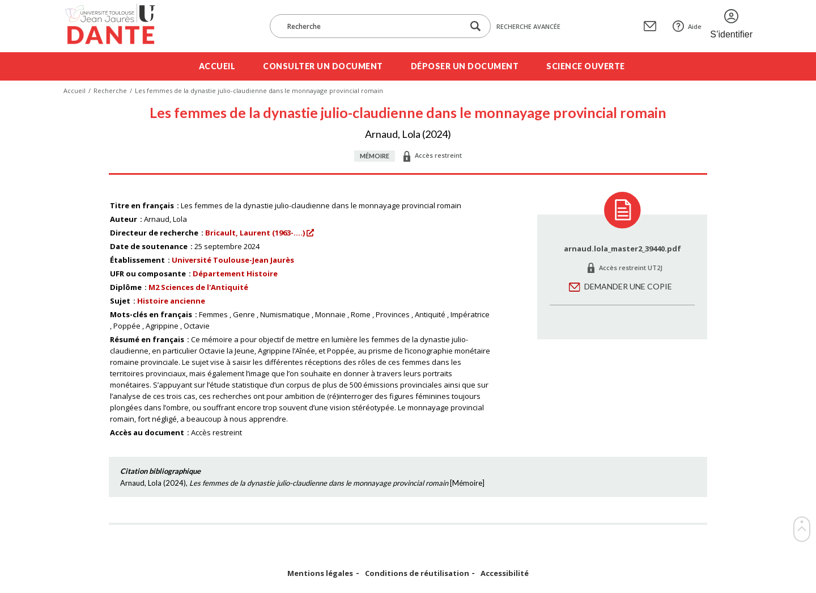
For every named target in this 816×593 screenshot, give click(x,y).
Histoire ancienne (171, 301)
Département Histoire (235, 273)
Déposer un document (465, 66)
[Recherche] (372, 26)
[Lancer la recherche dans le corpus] (475, 26)
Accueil (217, 66)
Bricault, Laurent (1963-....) (255, 233)
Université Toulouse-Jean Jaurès (233, 260)
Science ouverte (585, 66)
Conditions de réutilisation (417, 573)
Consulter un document (323, 66)
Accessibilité (505, 573)
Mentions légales (320, 573)
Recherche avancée (528, 26)
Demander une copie (628, 286)
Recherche (110, 90)
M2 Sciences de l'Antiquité (198, 287)
